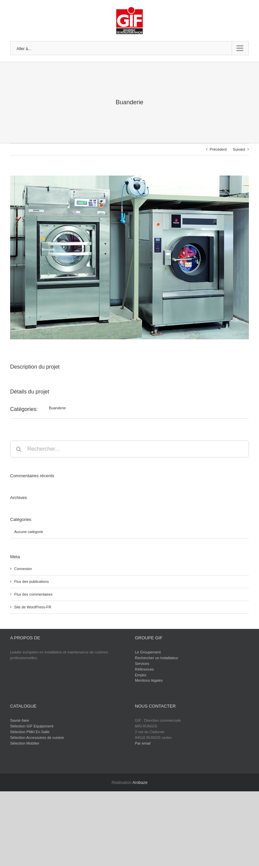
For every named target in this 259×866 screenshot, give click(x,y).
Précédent (218, 149)
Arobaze (140, 782)
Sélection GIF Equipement (31, 726)
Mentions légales (149, 680)
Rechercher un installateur (156, 658)
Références (144, 669)
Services (142, 664)
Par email (142, 743)
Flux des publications (31, 581)
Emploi (140, 675)
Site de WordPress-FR (32, 607)
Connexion (23, 569)
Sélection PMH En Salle (30, 732)
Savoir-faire (19, 720)
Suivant (239, 149)
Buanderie (57, 408)
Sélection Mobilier (24, 743)
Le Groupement (148, 652)
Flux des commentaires (33, 594)
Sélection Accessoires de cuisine (37, 738)
